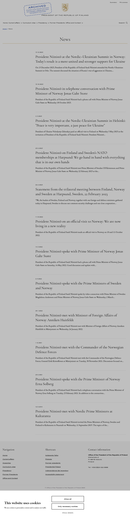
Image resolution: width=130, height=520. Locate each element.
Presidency (42, 23)
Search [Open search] (122, 23)
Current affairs (14, 23)
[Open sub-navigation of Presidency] (48, 22)
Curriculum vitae (29, 23)
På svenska (124, 2)
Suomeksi (113, 2)
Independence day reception (56, 471)
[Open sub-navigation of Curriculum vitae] (37, 22)
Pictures (48, 459)
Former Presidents (57, 23)
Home (5, 23)
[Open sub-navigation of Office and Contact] (82, 22)
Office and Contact (73, 23)
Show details (67, 513)
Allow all (67, 499)
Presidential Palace (53, 467)
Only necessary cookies (68, 506)
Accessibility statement (54, 474)
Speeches (7, 463)
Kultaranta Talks (51, 455)
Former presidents (52, 463)
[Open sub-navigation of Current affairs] (21, 22)
